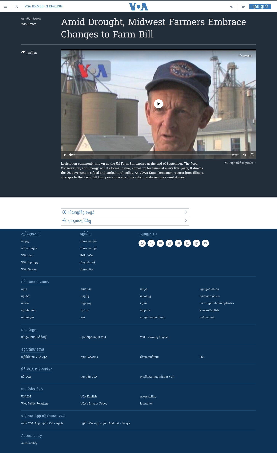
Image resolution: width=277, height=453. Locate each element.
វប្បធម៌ (143, 304)
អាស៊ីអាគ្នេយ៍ (27, 318)
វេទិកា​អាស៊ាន (86, 270)
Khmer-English (209, 311)
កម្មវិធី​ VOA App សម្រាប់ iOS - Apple (42, 424)
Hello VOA (86, 256)
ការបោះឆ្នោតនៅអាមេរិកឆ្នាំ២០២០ (216, 304)
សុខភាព (85, 311)
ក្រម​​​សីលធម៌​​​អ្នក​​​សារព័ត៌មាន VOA (157, 377)
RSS (201, 357)
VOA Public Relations (34, 404)
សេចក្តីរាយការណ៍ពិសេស (152, 318)
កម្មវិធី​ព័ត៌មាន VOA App (34, 357)
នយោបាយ (86, 290)
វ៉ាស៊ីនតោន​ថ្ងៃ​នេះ (29, 249)
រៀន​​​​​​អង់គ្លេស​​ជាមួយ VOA (93, 337)
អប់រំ (83, 318)
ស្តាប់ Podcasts (89, 357)
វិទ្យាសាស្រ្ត (145, 297)
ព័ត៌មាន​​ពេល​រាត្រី (88, 249)
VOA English (89, 397)
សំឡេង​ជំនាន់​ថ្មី (87, 263)
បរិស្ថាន (144, 290)
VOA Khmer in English (43, 6)
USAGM (26, 397)
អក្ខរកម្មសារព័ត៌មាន (209, 290)
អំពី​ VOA (26, 377)
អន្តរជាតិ (25, 297)
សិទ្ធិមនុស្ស (86, 304)
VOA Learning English (154, 337)
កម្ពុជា (24, 290)
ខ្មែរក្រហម (145, 311)
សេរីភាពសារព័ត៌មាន (209, 297)
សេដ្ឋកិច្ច (85, 297)
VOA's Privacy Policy (94, 404)
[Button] (29, 53)
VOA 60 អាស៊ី (29, 270)
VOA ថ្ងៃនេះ (27, 256)
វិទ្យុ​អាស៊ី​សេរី (146, 404)
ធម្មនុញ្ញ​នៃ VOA (89, 377)
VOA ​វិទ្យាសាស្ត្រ (29, 263)
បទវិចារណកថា (207, 318)
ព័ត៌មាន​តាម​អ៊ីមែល (149, 357)
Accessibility (148, 397)
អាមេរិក (25, 304)
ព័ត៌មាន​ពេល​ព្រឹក (88, 242)
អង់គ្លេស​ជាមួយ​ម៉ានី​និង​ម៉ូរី (33, 337)
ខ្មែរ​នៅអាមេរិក (28, 311)
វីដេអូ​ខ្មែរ (25, 242)
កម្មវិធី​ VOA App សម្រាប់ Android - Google (105, 424)
